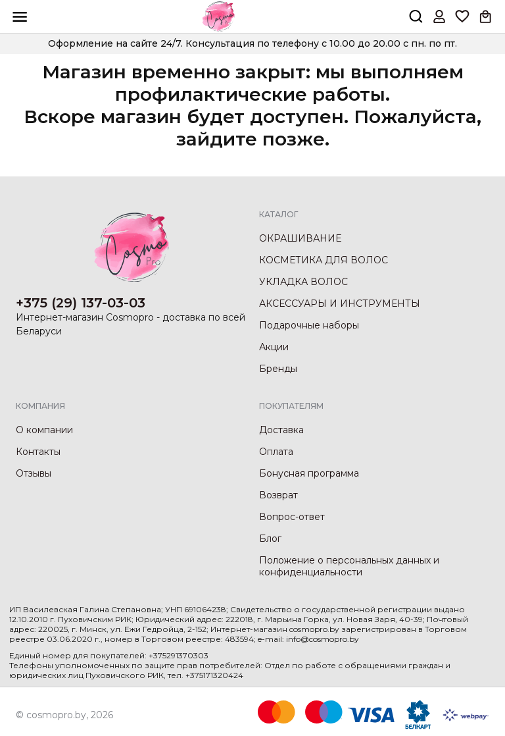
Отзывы (33, 473)
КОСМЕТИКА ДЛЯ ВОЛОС (323, 260)
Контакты (38, 452)
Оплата (276, 452)
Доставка (281, 430)
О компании (44, 430)
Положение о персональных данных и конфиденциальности (349, 566)
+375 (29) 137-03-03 (80, 303)
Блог (270, 538)
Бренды (278, 369)
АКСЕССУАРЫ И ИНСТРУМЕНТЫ (339, 303)
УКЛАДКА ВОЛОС (303, 282)
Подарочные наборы (309, 325)
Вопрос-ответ (292, 517)
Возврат (278, 495)
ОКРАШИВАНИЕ (300, 238)
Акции (274, 347)
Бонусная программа (309, 473)
